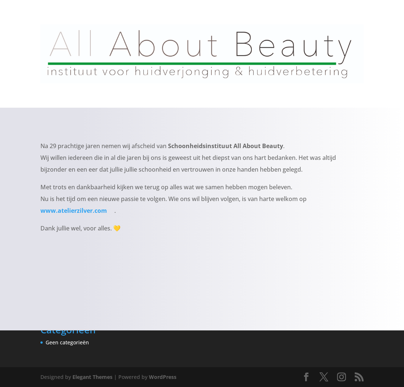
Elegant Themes (92, 376)
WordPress (162, 376)
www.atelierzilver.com (77, 211)
